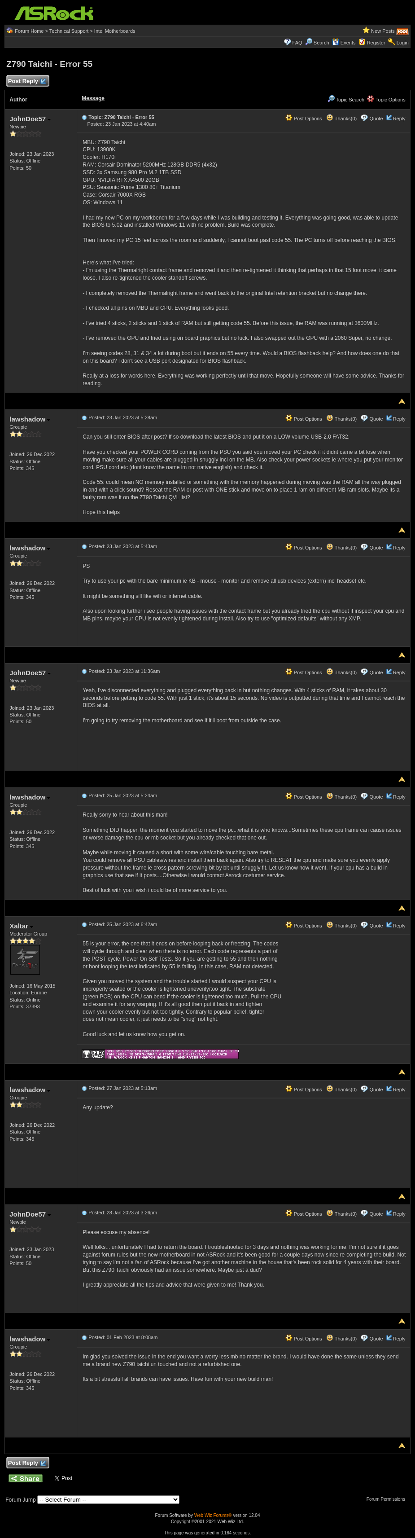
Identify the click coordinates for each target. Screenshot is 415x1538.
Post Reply (26, 81)
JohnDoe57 (30, 119)
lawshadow (29, 419)
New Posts (383, 31)
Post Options (303, 118)
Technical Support (68, 31)
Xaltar (21, 926)
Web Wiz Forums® (213, 1515)
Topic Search (346, 99)
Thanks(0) (341, 118)
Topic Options (386, 99)
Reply (399, 118)
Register (376, 42)
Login (403, 42)
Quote (376, 118)
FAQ (297, 42)
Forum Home (29, 31)
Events (344, 42)
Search (321, 42)
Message (93, 98)
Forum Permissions (388, 1499)
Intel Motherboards (114, 31)
